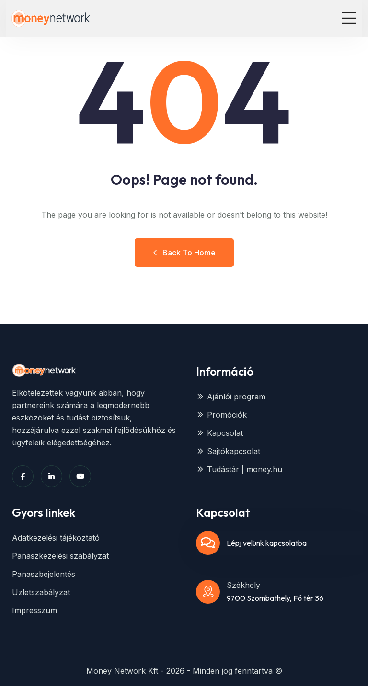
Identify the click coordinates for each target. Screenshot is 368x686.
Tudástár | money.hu (239, 469)
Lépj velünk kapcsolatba (267, 543)
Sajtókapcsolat (228, 451)
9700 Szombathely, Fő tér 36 (275, 598)
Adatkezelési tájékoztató (56, 537)
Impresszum (34, 610)
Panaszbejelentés (43, 574)
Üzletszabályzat (41, 592)
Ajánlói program (230, 396)
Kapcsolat (219, 433)
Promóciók (221, 415)
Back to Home (184, 252)
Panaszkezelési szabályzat (60, 556)
